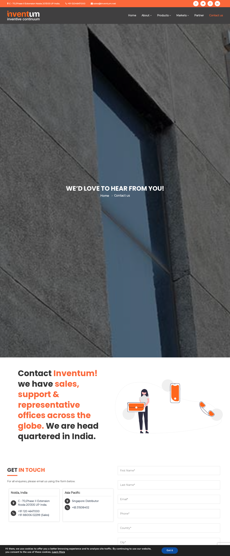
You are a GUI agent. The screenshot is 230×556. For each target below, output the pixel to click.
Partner (199, 15)
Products (163, 15)
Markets (181, 15)
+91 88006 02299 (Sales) (33, 515)
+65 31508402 (80, 507)
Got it (169, 550)
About (145, 15)
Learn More (58, 552)
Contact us (216, 15)
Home (132, 15)
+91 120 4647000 (29, 511)
